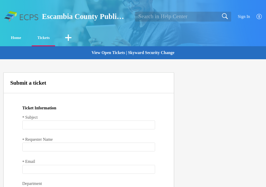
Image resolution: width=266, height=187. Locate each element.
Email (28, 161)
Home (17, 38)
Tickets (47, 38)
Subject (30, 117)
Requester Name (37, 139)
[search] (183, 17)
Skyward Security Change (151, 53)
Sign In (244, 16)
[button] (259, 16)
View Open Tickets (108, 53)
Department (32, 184)
